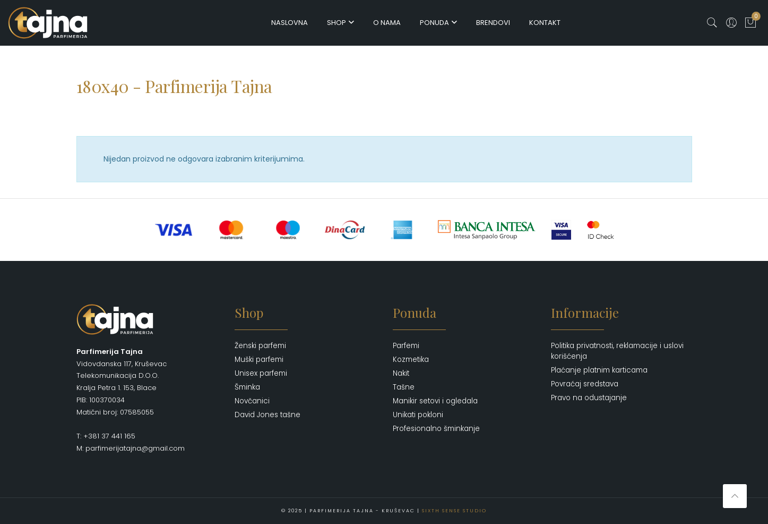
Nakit (401, 373)
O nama (387, 23)
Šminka (247, 387)
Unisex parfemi (261, 373)
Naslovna (289, 23)
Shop (336, 23)
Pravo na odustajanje (589, 398)
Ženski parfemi (260, 346)
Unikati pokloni (418, 415)
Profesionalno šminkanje (436, 429)
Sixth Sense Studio (454, 511)
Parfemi (406, 346)
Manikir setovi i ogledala (435, 401)
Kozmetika (411, 359)
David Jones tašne (267, 415)
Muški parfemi (259, 359)
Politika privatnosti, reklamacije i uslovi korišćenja (617, 351)
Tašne (404, 387)
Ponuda (434, 23)
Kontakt (544, 23)
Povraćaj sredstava (584, 384)
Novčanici (252, 401)
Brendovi (493, 23)
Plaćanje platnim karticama (599, 370)
